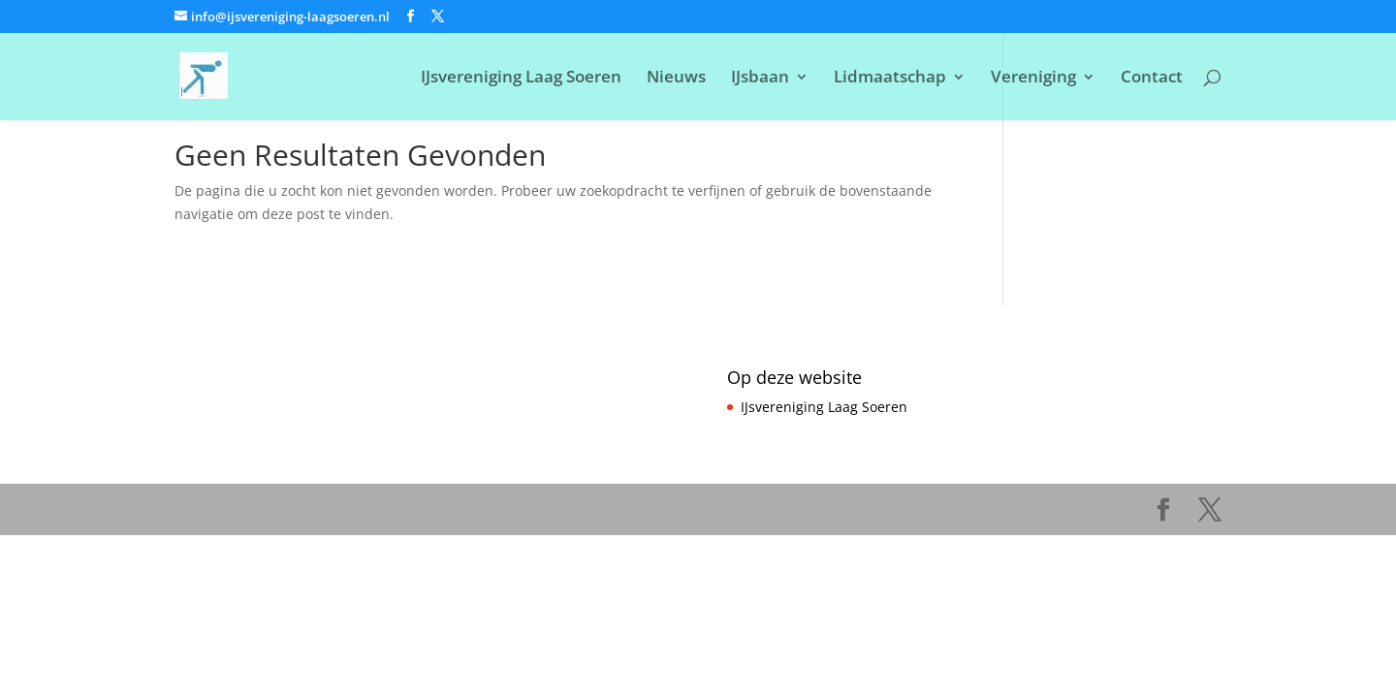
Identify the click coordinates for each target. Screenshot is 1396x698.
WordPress (568, 509)
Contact (1152, 78)
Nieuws (676, 78)
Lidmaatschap (890, 78)
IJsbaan (760, 78)
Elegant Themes (339, 509)
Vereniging (1033, 78)
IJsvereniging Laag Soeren (521, 78)
